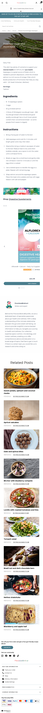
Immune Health (19, 21)
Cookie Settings (9, 682)
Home (4, 30)
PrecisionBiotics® (21, 303)
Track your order (10, 670)
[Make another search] (21, 26)
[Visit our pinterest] (14, 656)
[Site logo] (21, 3)
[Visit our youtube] (10, 656)
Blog (9, 30)
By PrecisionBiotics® (21, 396)
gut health (29, 70)
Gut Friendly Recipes (33, 21)
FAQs (6, 676)
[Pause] (41, 9)
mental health (8, 70)
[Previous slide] (4, 246)
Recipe (14, 30)
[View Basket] (41, 3)
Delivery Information (11, 679)
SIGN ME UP (7, 647)
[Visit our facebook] (6, 656)
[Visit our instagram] (2, 656)
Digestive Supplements (20, 199)
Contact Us (8, 673)
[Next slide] (38, 246)
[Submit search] (7, 3)
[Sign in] (2, 3)
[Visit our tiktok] (18, 656)
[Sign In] (36, 3)
